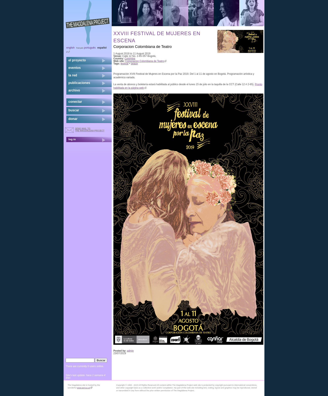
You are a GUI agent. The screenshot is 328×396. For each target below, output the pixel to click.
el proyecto (77, 60)
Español (102, 47)
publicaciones (79, 83)
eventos (74, 67)
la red (72, 75)
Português (90, 47)
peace (134, 63)
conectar (75, 101)
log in (72, 139)
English (70, 47)
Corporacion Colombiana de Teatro (146, 61)
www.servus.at (84, 388)
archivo (74, 90)
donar (72, 119)
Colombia (129, 58)
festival (124, 63)
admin (130, 350)
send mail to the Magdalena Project (89, 129)
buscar (73, 110)
